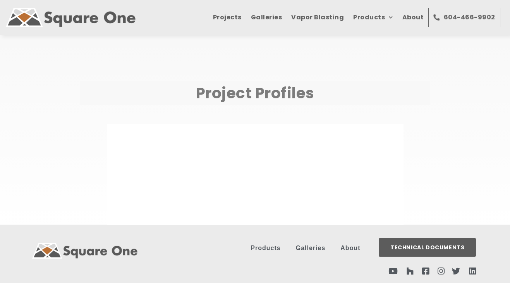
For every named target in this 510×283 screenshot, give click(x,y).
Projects (227, 17)
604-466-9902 (464, 17)
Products (373, 17)
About (413, 17)
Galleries (266, 17)
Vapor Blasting (317, 17)
